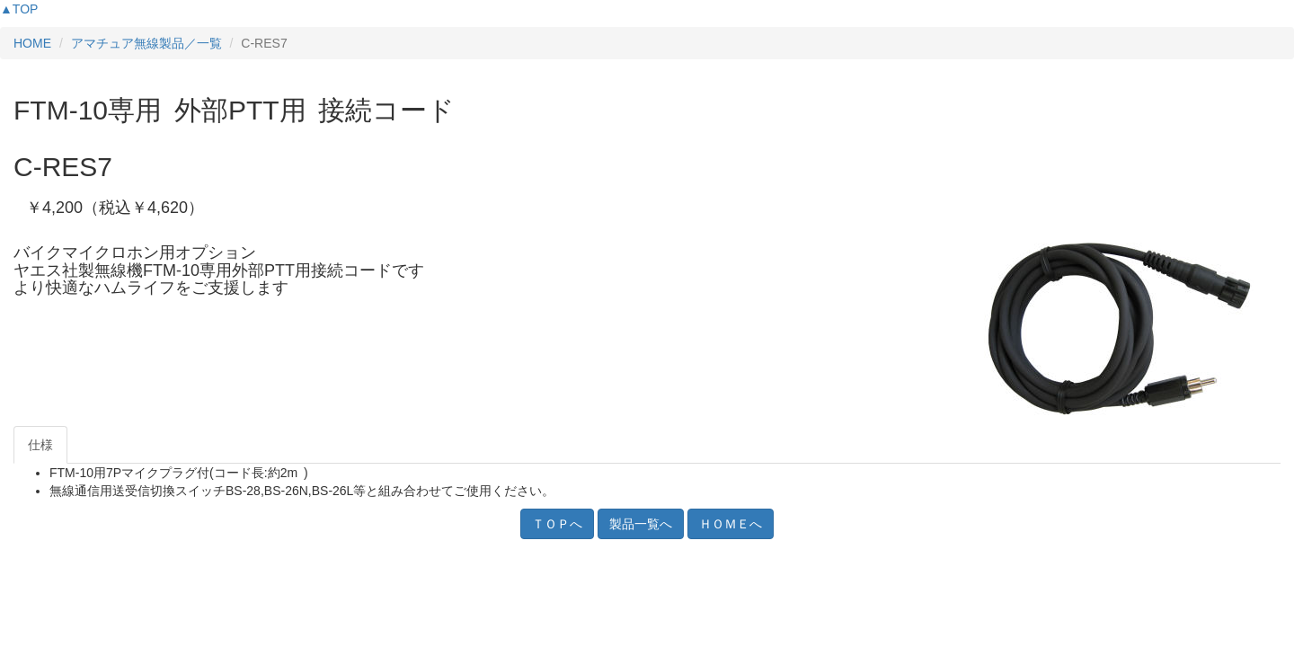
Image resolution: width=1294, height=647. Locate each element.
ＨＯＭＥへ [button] (730, 524)
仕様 (40, 445)
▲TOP (19, 9)
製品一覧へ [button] (640, 524)
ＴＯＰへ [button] (557, 524)
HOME (32, 43)
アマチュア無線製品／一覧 (146, 43)
